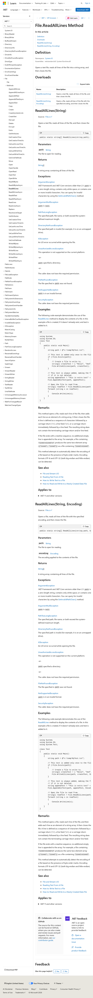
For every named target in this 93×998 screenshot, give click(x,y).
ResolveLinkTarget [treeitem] (15, 213)
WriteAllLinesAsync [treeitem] (16, 254)
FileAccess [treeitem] (8, 264)
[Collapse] (29, 16)
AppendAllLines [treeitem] (14, 89)
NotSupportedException (48, 289)
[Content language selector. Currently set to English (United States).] (14, 983)
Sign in (87, 3)
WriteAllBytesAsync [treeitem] (16, 247)
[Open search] (81, 3)
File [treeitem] (8, 82)
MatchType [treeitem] (9, 333)
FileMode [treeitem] (8, 278)
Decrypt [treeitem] (12, 120)
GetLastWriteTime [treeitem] (15, 151)
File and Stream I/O (51, 473)
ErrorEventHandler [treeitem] (11, 75)
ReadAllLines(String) (44, 43)
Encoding (54, 553)
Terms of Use (7, 992)
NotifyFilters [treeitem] (9, 340)
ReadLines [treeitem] (12, 202)
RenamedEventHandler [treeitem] (13, 357)
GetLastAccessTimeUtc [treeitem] (17, 147)
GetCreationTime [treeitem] (15, 137)
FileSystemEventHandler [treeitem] (14, 305)
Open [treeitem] (11, 164)
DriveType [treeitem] (8, 61)
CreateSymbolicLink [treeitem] (16, 113)
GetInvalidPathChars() (67, 196)
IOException (43, 238)
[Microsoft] (4, 3)
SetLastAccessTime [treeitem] (16, 226)
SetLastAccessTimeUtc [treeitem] (17, 230)
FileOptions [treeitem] (9, 285)
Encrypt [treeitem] (11, 127)
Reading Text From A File (53, 477)
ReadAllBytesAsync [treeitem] (16, 185)
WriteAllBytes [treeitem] (14, 243)
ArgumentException (46, 182)
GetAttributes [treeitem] (14, 133)
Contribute (43, 989)
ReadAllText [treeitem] (13, 195)
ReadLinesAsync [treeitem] (15, 206)
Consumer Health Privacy (69, 989)
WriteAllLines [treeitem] (13, 250)
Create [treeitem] (11, 109)
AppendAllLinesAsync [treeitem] (17, 92)
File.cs (47, 116)
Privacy (53, 989)
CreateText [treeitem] (12, 116)
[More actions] (89, 18)
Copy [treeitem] (11, 106)
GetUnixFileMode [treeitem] (15, 158)
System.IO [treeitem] (8, 30)
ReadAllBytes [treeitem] (13, 182)
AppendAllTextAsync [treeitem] (16, 99)
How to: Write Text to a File (54, 480)
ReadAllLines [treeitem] (13, 188)
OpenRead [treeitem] (12, 171)
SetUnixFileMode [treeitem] (15, 240)
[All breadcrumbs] (37, 18)
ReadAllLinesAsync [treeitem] (15, 192)
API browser (51, 18)
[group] (64, 368)
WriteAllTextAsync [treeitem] (15, 261)
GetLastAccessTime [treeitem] (16, 144)
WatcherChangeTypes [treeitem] (13, 405)
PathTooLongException (47, 212)
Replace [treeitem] (11, 209)
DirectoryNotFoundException (50, 225)
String (48, 150)
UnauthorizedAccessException (50, 248)
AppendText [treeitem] (13, 103)
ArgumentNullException (48, 202)
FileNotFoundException (48, 279)
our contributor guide (46, 939)
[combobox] (18, 21)
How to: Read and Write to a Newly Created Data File (65, 483)
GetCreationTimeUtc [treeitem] (16, 140)
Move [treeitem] (11, 161)
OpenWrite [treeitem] (13, 178)
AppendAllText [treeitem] (14, 96)
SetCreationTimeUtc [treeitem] (16, 223)
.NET (43, 18)
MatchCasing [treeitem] (10, 329)
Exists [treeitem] (11, 130)
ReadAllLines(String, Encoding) (48, 46)
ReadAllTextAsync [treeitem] (15, 199)
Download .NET (83, 10)
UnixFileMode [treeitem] (10, 391)
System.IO (49, 58)
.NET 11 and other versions (51, 495)
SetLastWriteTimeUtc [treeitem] (16, 237)
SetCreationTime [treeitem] (15, 219)
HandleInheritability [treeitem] (12, 316)
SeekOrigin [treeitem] (9, 364)
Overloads (41, 39)
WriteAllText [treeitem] (13, 257)
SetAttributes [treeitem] (14, 216)
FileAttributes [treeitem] (10, 268)
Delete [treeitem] (11, 123)
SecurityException (45, 299)
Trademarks (19, 992)
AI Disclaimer (8, 989)
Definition (40, 36)
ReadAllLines (43, 318)
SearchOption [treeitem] (10, 360)
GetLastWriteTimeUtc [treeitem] (17, 154)
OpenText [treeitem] (12, 175)
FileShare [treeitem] (8, 288)
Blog (33, 989)
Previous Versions (22, 989)
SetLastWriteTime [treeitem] (15, 233)
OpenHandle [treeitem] (13, 168)
